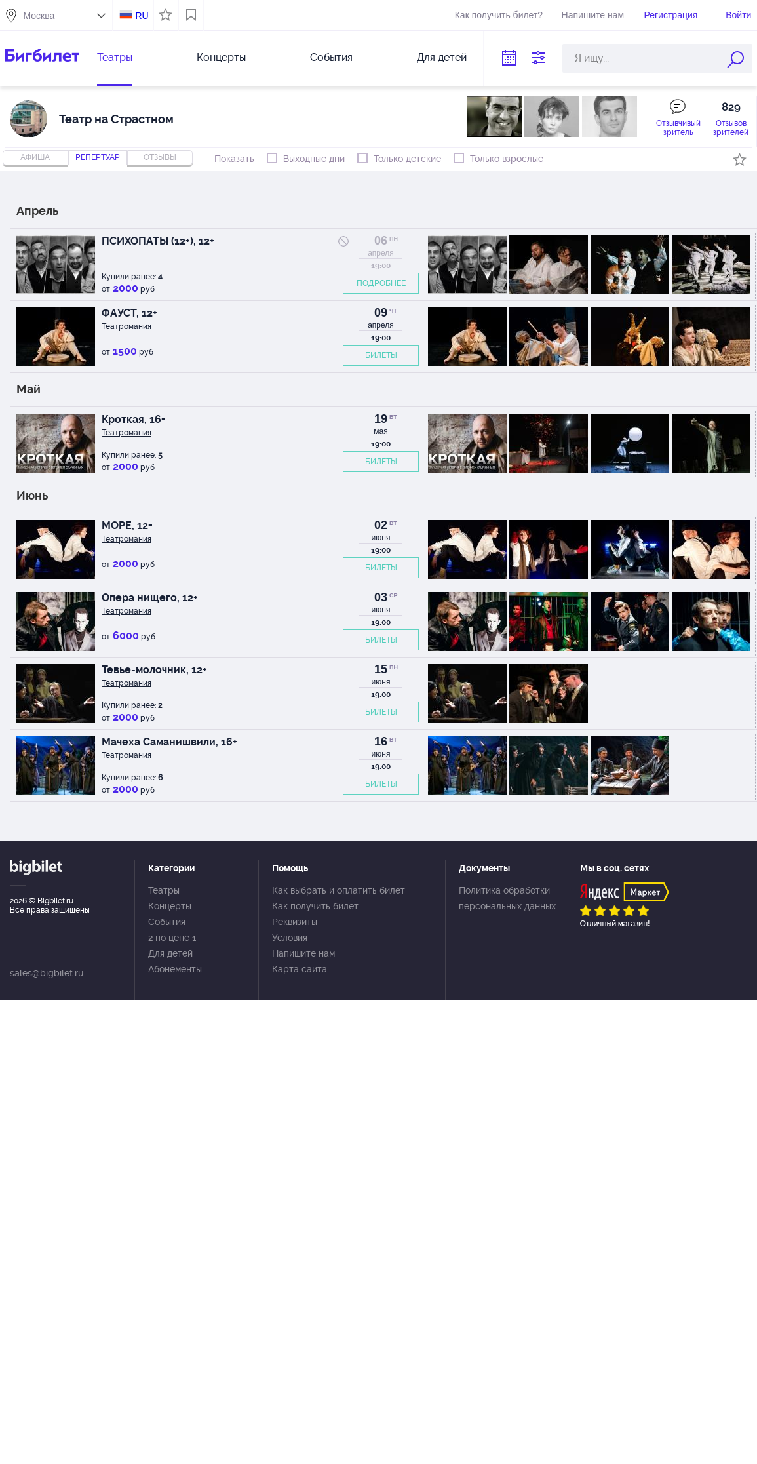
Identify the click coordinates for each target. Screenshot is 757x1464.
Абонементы (175, 969)
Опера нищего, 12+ (150, 597)
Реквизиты (294, 922)
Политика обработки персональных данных (507, 898)
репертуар (97, 157)
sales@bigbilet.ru (46, 973)
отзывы (160, 157)
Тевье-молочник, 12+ (154, 669)
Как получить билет (315, 906)
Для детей (442, 57)
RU (141, 15)
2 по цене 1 (172, 937)
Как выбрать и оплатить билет (338, 890)
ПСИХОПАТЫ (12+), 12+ (158, 241)
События (331, 57)
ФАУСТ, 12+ (129, 313)
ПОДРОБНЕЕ (381, 283)
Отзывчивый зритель (678, 128)
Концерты (221, 57)
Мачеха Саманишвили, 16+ (169, 742)
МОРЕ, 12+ (127, 525)
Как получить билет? (499, 15)
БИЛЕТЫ (381, 355)
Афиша (35, 157)
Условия (289, 937)
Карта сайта (299, 969)
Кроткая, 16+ (134, 419)
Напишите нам (593, 15)
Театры (114, 57)
